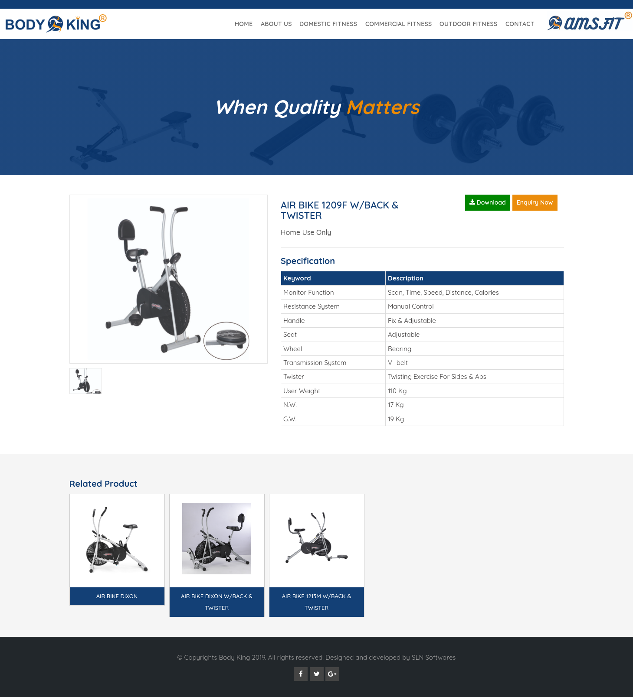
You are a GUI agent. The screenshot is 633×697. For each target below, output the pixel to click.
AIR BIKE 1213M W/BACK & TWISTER (316, 602)
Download (487, 202)
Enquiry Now (535, 202)
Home (244, 24)
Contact (519, 24)
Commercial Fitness (398, 24)
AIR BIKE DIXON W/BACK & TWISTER (217, 602)
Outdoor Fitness (468, 24)
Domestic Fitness (328, 24)
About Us (276, 24)
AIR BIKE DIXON (117, 596)
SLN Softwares (434, 657)
